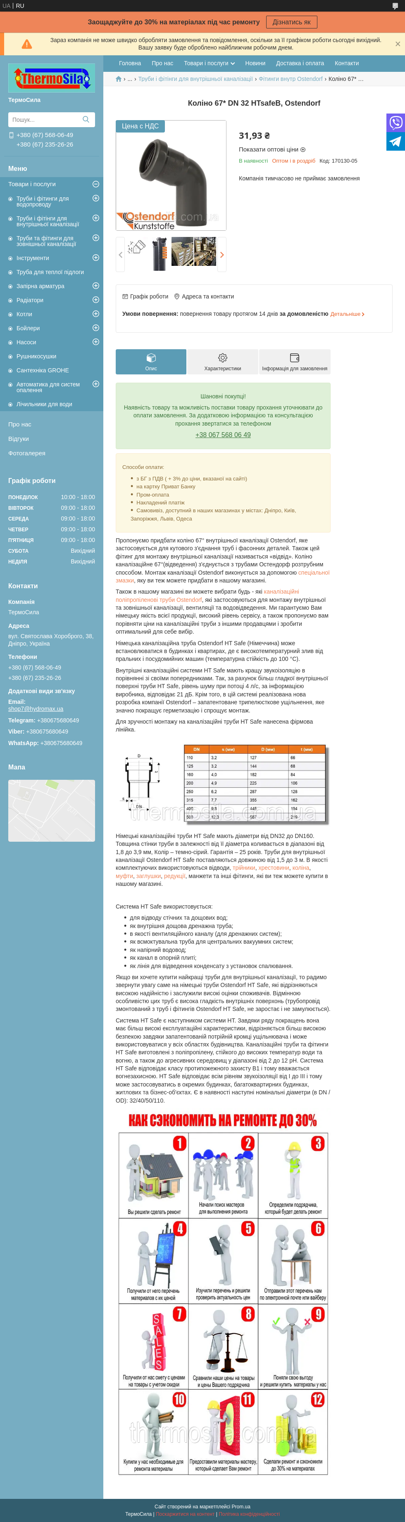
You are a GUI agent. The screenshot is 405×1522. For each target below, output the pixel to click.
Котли (24, 314)
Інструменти (33, 258)
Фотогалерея (26, 453)
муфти (124, 876)
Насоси (26, 342)
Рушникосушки (36, 356)
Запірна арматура (40, 286)
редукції (175, 876)
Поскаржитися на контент (185, 1514)
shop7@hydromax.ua (35, 708)
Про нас (19, 424)
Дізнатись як (292, 22)
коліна (301, 867)
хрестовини (273, 867)
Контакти (347, 63)
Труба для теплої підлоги (50, 272)
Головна (130, 63)
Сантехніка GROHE (43, 370)
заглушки (148, 876)
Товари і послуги (32, 183)
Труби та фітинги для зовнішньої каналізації (46, 241)
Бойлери (28, 328)
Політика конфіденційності (249, 1514)
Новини (255, 63)
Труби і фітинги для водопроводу (43, 201)
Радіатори (30, 300)
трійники (244, 867)
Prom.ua (241, 1507)
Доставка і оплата (300, 63)
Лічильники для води (44, 404)
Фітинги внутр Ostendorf (290, 79)
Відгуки (18, 438)
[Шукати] (85, 119)
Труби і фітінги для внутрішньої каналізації (48, 221)
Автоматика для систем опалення (48, 387)
